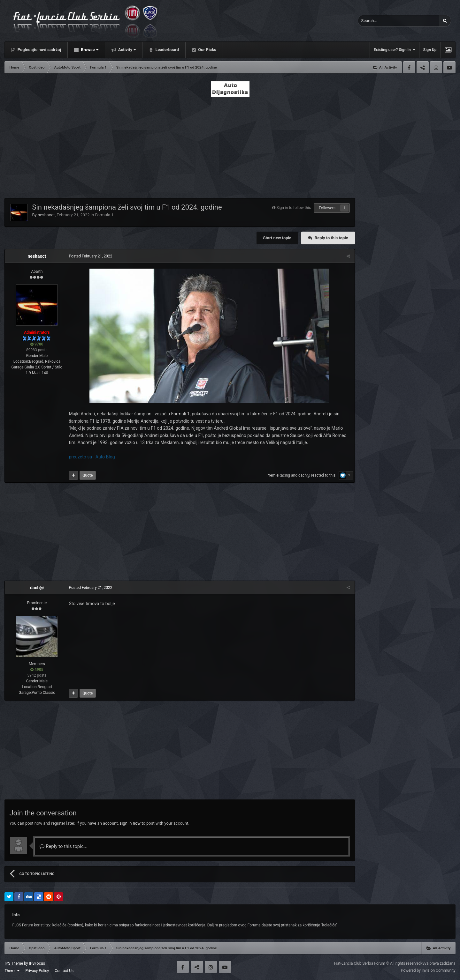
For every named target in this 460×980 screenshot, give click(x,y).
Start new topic (277, 237)
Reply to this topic (331, 237)
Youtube (449, 67)
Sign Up (430, 50)
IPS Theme (13, 963)
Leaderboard (166, 49)
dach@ (304, 475)
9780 (36, 344)
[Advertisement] (230, 145)
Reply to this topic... (63, 846)
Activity (126, 49)
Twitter (423, 67)
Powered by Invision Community (428, 970)
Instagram (436, 67)
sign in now (130, 823)
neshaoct (46, 214)
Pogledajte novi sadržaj (38, 49)
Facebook (409, 67)
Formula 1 (104, 214)
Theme (11, 971)
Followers (327, 208)
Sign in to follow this (293, 207)
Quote (87, 475)
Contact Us (64, 971)
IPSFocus (37, 963)
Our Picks (206, 49)
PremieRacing (278, 475)
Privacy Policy (37, 971)
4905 (36, 669)
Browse (89, 49)
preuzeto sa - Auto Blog (92, 456)
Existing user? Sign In (394, 49)
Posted (90, 256)
